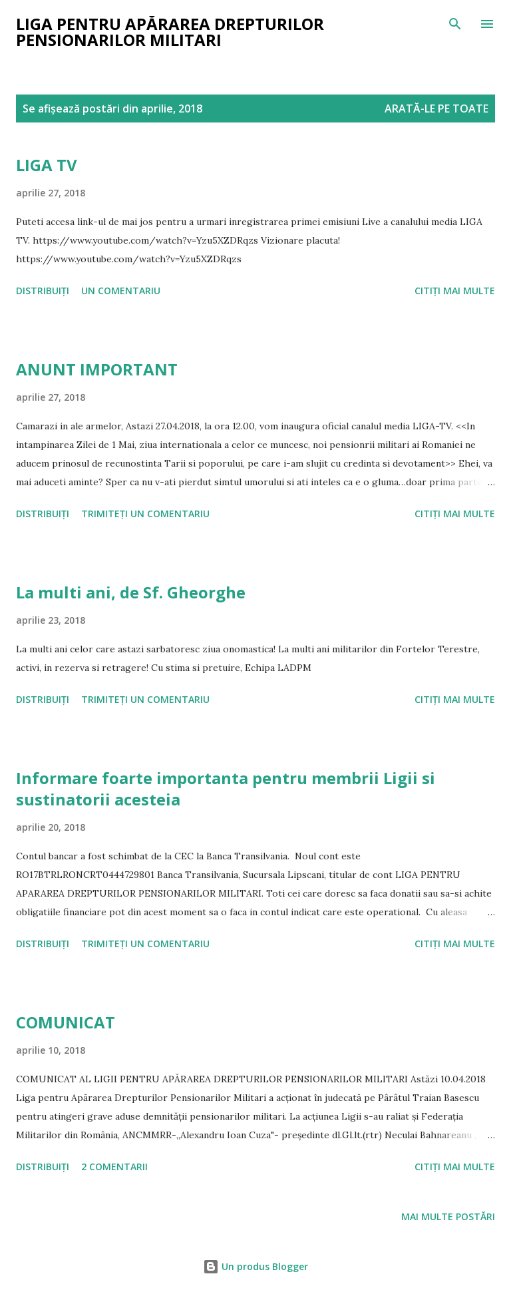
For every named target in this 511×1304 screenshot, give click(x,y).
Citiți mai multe (455, 290)
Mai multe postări (448, 1216)
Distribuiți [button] (42, 290)
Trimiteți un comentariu (145, 513)
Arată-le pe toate (436, 108)
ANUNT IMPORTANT (97, 369)
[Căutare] (455, 24)
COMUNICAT (65, 1022)
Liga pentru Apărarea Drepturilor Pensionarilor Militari (170, 32)
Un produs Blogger (255, 1266)
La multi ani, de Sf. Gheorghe (131, 592)
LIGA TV (46, 165)
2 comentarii (114, 1166)
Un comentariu (120, 290)
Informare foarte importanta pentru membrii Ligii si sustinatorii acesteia (225, 788)
